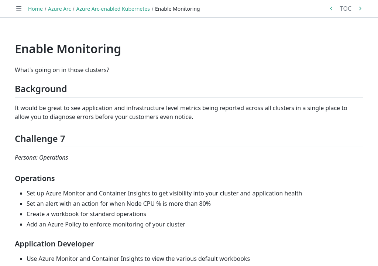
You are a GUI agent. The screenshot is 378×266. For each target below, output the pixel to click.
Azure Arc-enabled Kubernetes (113, 8)
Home (35, 8)
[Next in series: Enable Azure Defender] (360, 8)
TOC (345, 8)
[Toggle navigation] (19, 8)
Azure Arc (59, 8)
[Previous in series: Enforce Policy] (331, 8)
